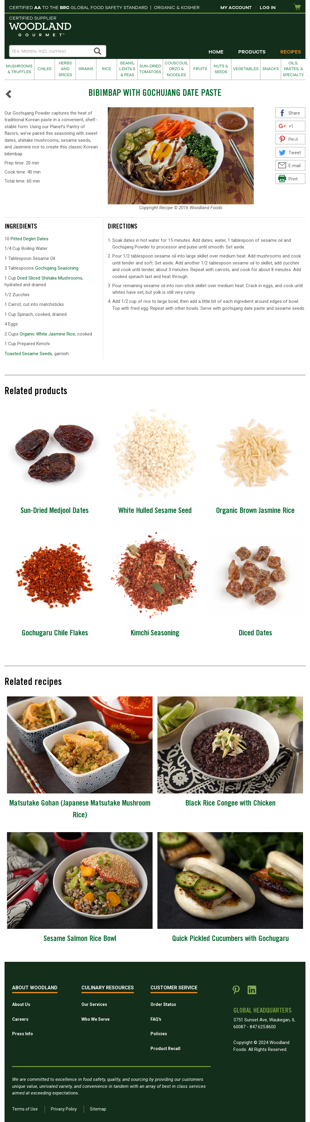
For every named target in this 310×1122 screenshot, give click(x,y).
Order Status (163, 1004)
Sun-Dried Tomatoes (150, 69)
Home (216, 52)
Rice (106, 69)
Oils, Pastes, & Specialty (293, 69)
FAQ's (155, 1019)
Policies (158, 1033)
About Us (21, 1004)
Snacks (270, 69)
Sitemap (98, 1109)
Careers (20, 1019)
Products (251, 52)
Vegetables (246, 69)
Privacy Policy (64, 1109)
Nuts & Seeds (221, 69)
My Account (236, 8)
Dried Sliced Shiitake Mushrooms (49, 278)
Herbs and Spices (65, 69)
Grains (85, 69)
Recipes (290, 52)
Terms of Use (25, 1109)
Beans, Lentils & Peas (127, 69)
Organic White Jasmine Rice (47, 334)
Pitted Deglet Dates (29, 239)
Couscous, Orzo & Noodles (176, 69)
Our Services (94, 1004)
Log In (267, 8)
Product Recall (165, 1048)
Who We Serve (95, 1019)
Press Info (22, 1033)
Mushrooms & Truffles (19, 69)
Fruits (200, 69)
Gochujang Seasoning (56, 268)
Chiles (44, 69)
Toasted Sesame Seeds (28, 353)
